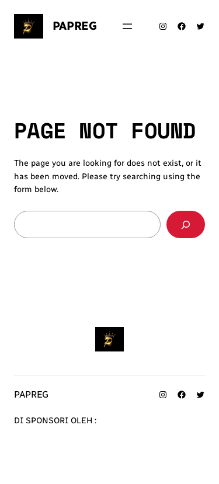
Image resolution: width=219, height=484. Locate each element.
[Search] (185, 224)
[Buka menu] (127, 26)
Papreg (75, 26)
